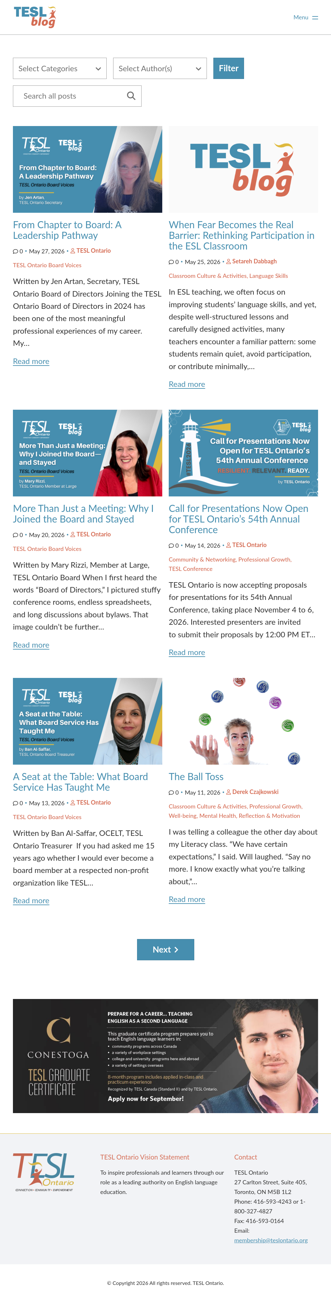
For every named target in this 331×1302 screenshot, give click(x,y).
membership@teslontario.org (271, 1240)
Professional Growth (264, 559)
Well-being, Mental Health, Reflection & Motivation (234, 815)
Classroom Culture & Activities (208, 275)
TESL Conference (191, 568)
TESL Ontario (94, 250)
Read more (31, 361)
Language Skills (268, 275)
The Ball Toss (196, 776)
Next (162, 949)
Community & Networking (202, 559)
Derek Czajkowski (255, 791)
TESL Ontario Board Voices (47, 265)
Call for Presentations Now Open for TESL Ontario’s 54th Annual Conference (238, 518)
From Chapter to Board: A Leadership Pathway (67, 230)
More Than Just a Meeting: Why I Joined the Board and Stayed (83, 513)
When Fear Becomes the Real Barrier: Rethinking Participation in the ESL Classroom (242, 235)
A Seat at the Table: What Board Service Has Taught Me (80, 781)
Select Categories (48, 68)
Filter (229, 68)
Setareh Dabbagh (254, 261)
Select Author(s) (145, 68)
